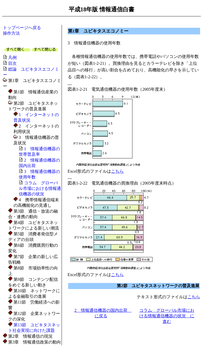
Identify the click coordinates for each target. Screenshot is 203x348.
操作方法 (11, 33)
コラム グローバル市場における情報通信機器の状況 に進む (166, 316)
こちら (117, 171)
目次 (12, 63)
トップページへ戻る (22, 27)
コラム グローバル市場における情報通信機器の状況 (40, 188)
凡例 (12, 57)
